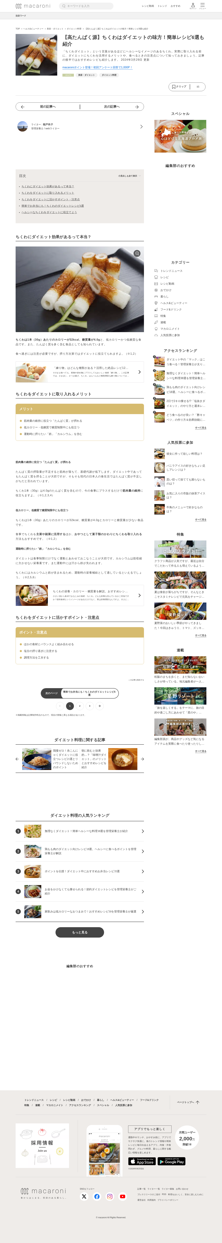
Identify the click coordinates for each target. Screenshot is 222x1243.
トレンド (162, 6)
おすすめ (175, 6)
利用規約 (151, 1200)
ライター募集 (168, 1189)
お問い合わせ (182, 1189)
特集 (26, 1105)
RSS (164, 1194)
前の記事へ (48, 106)
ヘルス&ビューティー (122, 1100)
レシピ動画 (148, 6)
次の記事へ (112, 106)
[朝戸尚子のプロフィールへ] (80, 126)
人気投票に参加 (123, 1105)
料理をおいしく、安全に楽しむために (185, 1194)
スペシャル (103, 1105)
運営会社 (141, 1200)
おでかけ (86, 1100)
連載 (37, 1105)
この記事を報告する (136, 680)
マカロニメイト (54, 1105)
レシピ (53, 1100)
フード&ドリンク (149, 1100)
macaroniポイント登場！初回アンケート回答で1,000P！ (97, 67)
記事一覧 (141, 1189)
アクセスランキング (80, 1105)
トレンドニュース (34, 1100)
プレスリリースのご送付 (148, 1194)
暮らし (100, 1100)
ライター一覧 (153, 1189)
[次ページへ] (100, 706)
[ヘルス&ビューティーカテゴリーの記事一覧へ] (68, 75)
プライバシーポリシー (167, 1200)
